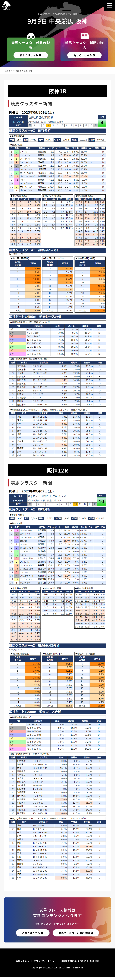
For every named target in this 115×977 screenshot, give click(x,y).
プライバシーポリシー (45, 961)
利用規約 (94, 961)
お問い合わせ (23, 961)
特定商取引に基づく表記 (73, 961)
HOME (7, 71)
